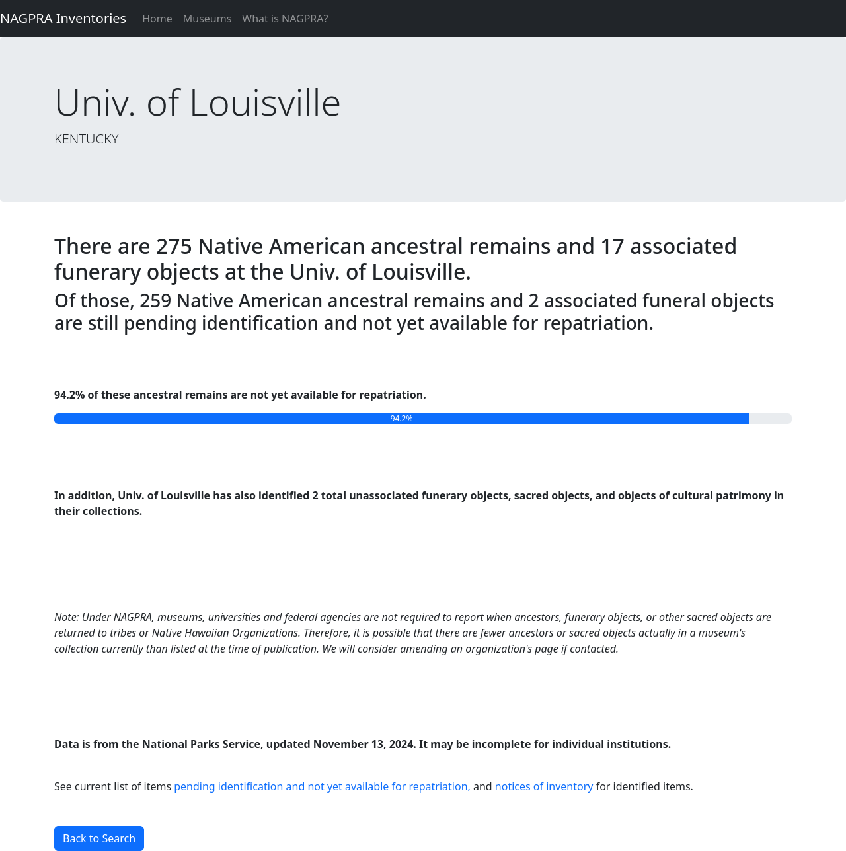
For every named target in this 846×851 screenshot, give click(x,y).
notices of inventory (544, 786)
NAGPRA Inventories (63, 18)
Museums (207, 18)
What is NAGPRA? (285, 18)
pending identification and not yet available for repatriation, (322, 786)
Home (157, 18)
